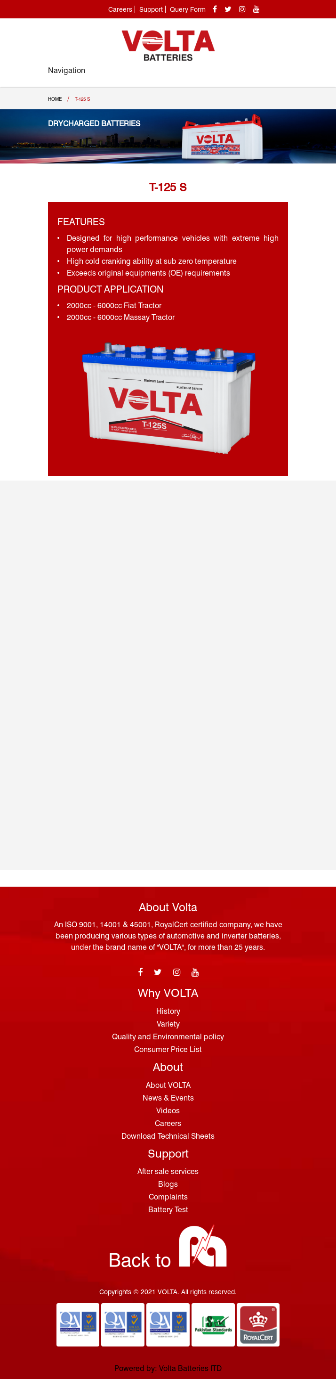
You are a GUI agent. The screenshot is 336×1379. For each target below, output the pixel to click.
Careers (120, 9)
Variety (168, 1024)
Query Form (188, 9)
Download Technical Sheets (168, 1136)
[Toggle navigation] (277, 75)
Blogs (168, 1184)
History (168, 1011)
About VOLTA (168, 1085)
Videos (168, 1110)
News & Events (168, 1097)
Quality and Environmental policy (168, 1036)
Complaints (168, 1196)
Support (151, 9)
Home (55, 99)
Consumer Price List (168, 1049)
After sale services (168, 1171)
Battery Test (168, 1209)
